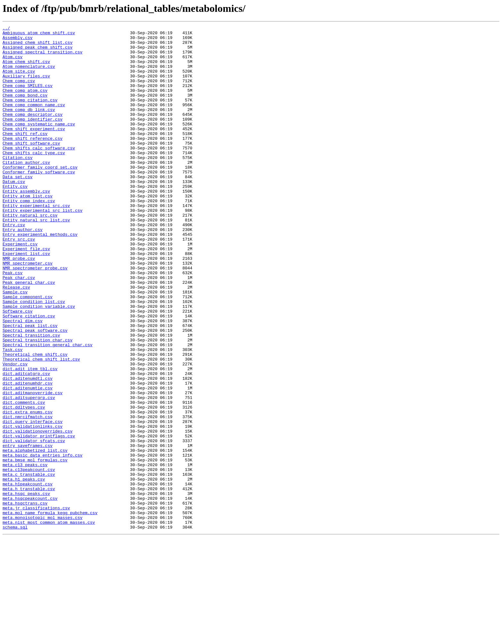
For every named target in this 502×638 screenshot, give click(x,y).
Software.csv (18, 368)
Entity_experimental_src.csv (36, 242)
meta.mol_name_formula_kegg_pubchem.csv (50, 610)
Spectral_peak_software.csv (35, 392)
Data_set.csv (18, 207)
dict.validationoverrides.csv (37, 512)
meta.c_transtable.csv (29, 564)
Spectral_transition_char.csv (37, 403)
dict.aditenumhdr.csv (28, 455)
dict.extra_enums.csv (28, 489)
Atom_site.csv (19, 81)
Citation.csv (18, 184)
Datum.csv (14, 213)
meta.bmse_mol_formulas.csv (35, 547)
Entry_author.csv (23, 271)
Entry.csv (14, 265)
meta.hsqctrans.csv (25, 599)
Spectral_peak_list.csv (30, 386)
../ (6, 29)
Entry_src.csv (19, 282)
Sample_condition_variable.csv (39, 363)
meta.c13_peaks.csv (25, 553)
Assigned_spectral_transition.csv (43, 57)
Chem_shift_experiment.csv (34, 150)
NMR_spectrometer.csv (28, 311)
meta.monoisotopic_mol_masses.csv (43, 616)
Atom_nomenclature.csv (29, 75)
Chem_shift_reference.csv (32, 161)
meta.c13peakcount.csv (29, 559)
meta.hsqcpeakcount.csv (30, 593)
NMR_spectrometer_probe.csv (35, 317)
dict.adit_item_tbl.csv (30, 438)
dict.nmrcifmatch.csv (28, 495)
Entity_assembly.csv (26, 224)
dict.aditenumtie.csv (28, 461)
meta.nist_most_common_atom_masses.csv (49, 622)
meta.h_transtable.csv (29, 582)
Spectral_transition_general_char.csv (48, 409)
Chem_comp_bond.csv (25, 109)
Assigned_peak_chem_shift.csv (37, 52)
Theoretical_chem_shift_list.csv (41, 426)
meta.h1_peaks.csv (24, 570)
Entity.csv (15, 219)
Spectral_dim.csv (23, 380)
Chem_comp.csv (19, 92)
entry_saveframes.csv (28, 530)
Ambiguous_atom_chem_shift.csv (39, 34)
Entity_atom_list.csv (28, 230)
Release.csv (16, 340)
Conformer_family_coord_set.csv (40, 196)
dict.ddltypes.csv (24, 484)
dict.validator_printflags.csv (39, 518)
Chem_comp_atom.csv (25, 104)
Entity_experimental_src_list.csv (43, 248)
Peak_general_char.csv (29, 334)
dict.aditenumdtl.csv (28, 449)
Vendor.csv (15, 432)
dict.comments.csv (24, 478)
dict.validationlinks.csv (32, 507)
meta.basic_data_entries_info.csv (43, 541)
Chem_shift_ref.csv (25, 155)
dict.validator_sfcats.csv (34, 524)
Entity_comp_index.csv (29, 236)
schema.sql (15, 628)
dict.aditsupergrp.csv (29, 472)
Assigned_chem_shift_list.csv (37, 46)
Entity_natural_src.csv (30, 253)
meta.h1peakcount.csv (28, 576)
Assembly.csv (18, 40)
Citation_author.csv (26, 190)
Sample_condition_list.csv (34, 357)
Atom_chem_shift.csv (26, 69)
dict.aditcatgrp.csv (26, 443)
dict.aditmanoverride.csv (32, 466)
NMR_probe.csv (19, 305)
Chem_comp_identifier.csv (32, 138)
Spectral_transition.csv (31, 397)
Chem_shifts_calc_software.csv (39, 173)
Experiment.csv (20, 288)
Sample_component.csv (28, 351)
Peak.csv (12, 322)
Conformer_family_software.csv (39, 201)
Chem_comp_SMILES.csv (28, 98)
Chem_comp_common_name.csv (34, 121)
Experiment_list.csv (26, 299)
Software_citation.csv (29, 374)
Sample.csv (15, 345)
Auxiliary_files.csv (26, 86)
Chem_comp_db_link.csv (29, 127)
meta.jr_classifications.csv (36, 605)
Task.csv (12, 415)
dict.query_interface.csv (32, 501)
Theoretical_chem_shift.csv (35, 420)
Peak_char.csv (19, 328)
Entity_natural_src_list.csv (36, 259)
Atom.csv (12, 63)
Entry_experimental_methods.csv (40, 276)
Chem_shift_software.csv (31, 167)
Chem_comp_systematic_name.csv (39, 144)
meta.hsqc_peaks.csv (26, 587)
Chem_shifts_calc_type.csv (34, 178)
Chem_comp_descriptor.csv (32, 132)
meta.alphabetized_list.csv (35, 535)
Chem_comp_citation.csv (30, 115)
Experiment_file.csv (26, 294)
